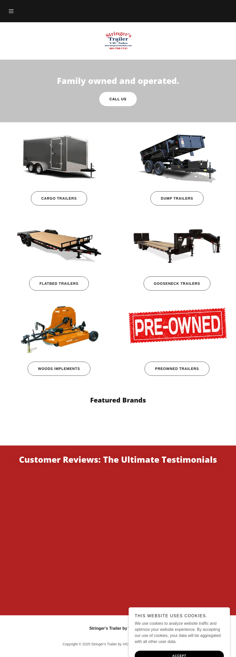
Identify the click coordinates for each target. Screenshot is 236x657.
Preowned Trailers (172, 369)
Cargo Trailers (54, 198)
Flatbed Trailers (53, 283)
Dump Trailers (171, 198)
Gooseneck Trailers (172, 283)
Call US (117, 99)
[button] (11, 11)
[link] (118, 40)
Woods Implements (54, 369)
